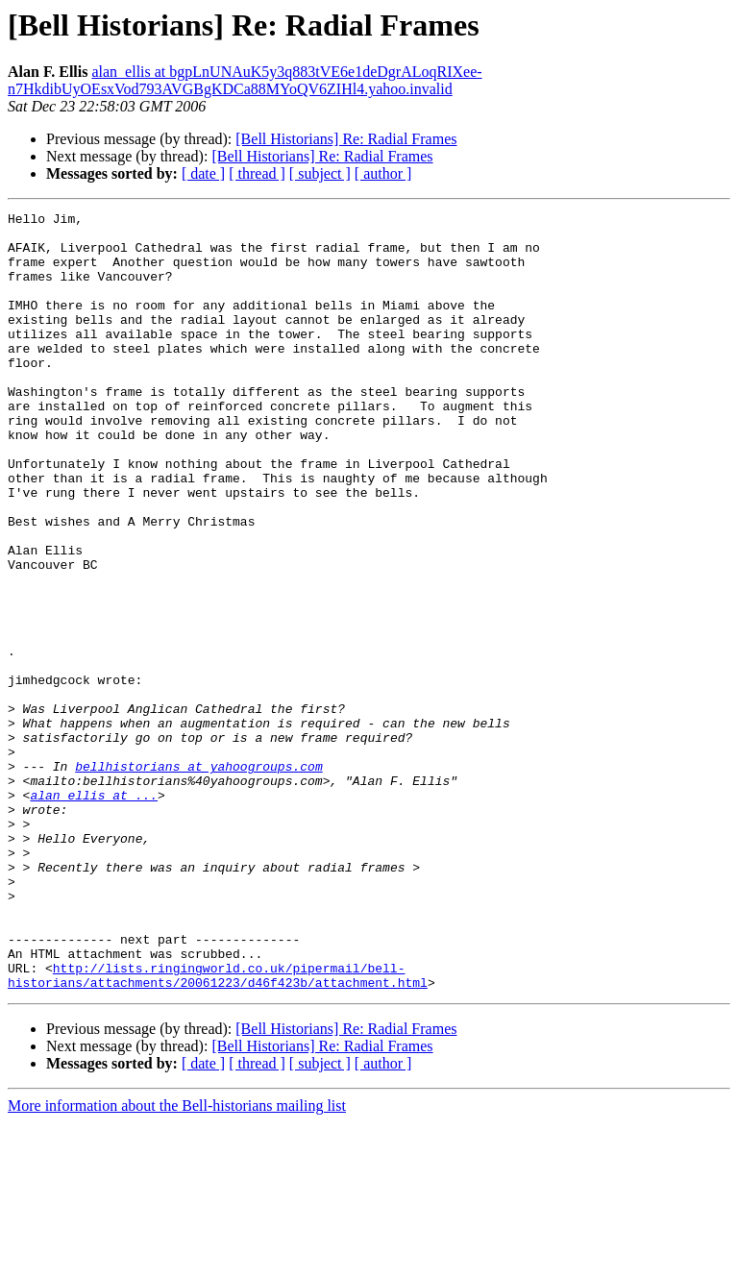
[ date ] (203, 173)
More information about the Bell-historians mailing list (177, 1261)
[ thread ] (257, 173)
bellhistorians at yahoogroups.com (198, 878)
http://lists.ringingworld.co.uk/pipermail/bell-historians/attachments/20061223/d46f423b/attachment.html (218, 1129)
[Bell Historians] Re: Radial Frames (345, 139)
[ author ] (383, 173)
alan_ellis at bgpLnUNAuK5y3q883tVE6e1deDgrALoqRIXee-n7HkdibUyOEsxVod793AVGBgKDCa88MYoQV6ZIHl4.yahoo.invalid (245, 80)
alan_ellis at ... (94, 913)
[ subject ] (320, 173)
